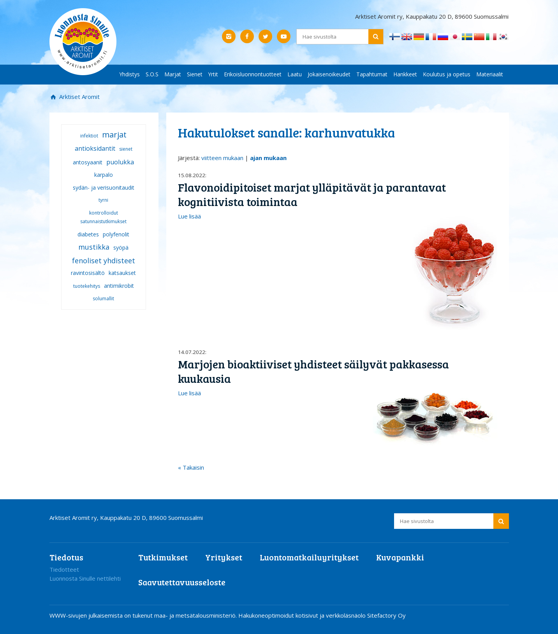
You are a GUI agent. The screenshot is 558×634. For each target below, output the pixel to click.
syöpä (120, 247)
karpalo (103, 174)
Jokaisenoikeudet (329, 74)
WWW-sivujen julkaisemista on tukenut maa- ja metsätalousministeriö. (143, 615)
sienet (125, 149)
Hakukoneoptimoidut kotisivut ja (281, 615)
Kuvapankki (400, 557)
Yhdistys (130, 74)
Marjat (172, 74)
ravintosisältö (88, 272)
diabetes (88, 234)
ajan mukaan (268, 158)
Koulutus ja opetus (446, 74)
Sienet (194, 74)
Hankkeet (405, 74)
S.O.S (152, 74)
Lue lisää (189, 216)
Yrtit (213, 74)
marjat (114, 134)
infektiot (89, 135)
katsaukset (122, 272)
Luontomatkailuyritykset (309, 557)
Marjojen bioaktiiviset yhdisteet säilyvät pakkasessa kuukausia (313, 371)
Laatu (294, 74)
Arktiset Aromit (79, 96)
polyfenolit (116, 234)
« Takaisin (191, 467)
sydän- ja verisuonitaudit (103, 187)
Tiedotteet (64, 569)
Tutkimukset (163, 557)
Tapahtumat (371, 74)
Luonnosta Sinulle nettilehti (85, 578)
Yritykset (223, 557)
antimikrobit (119, 285)
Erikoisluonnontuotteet (253, 74)
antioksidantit (95, 148)
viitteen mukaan (222, 158)
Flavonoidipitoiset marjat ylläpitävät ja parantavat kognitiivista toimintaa (312, 195)
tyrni (103, 200)
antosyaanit (87, 162)
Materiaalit (489, 74)
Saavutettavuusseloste (181, 582)
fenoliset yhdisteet (103, 260)
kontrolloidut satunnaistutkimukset (103, 217)
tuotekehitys (86, 286)
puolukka (120, 162)
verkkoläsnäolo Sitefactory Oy (366, 615)
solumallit (103, 298)
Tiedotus (66, 557)
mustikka (93, 247)
